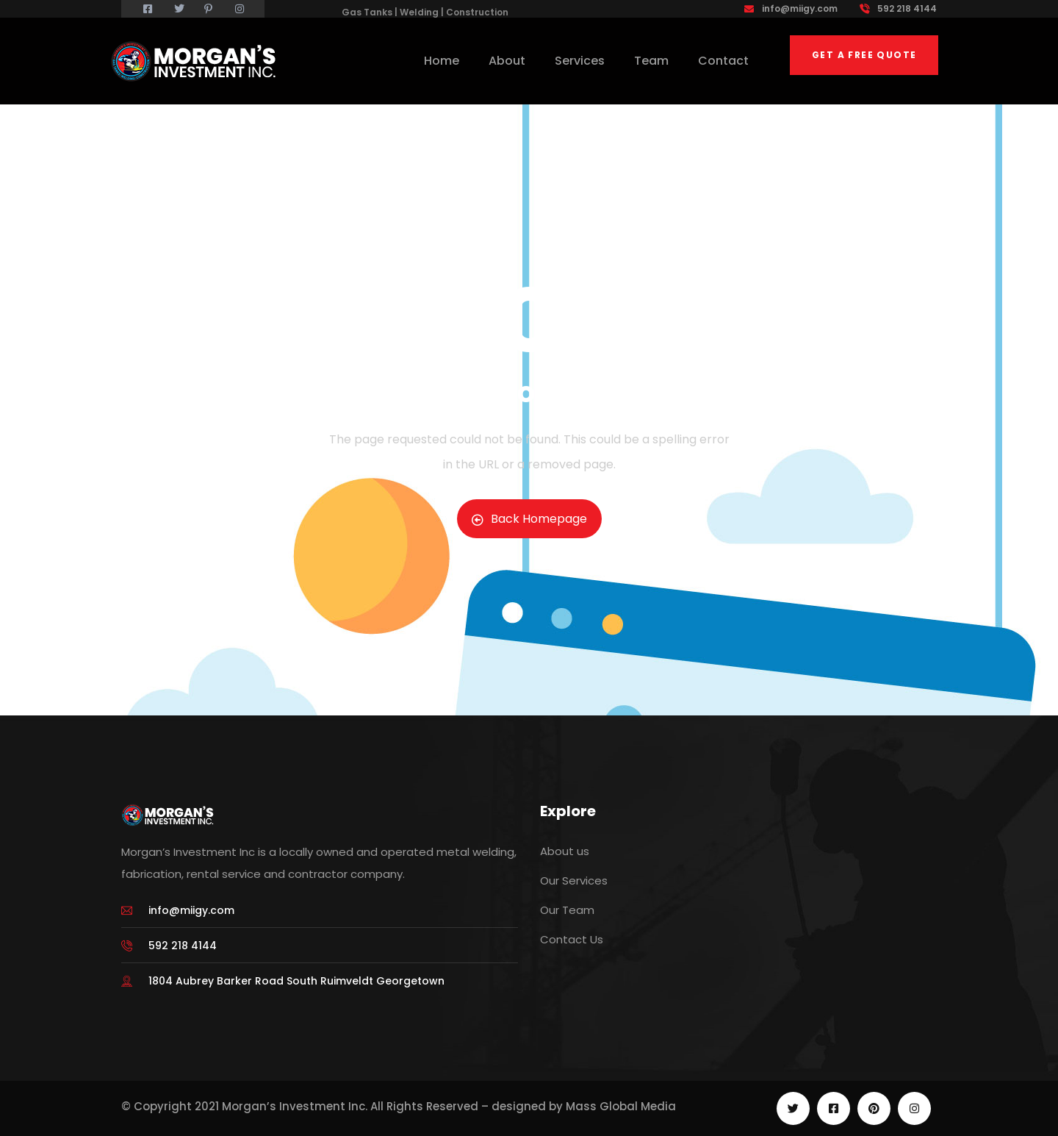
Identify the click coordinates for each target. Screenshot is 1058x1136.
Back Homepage (529, 518)
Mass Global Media (621, 1106)
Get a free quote (864, 55)
